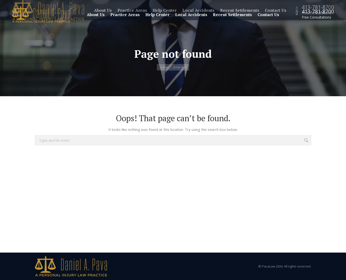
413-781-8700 (318, 11)
